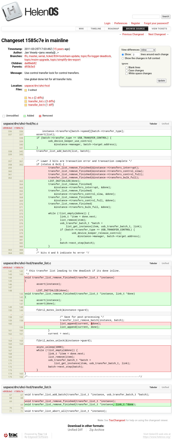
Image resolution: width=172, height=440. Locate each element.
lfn (26, 56)
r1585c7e (18, 128)
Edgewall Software (38, 437)
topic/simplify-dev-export (65, 59)
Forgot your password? (156, 23)
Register (135, 23)
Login (107, 23)
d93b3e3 (29, 66)
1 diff (49, 104)
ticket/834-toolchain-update (63, 56)
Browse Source (135, 28)
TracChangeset (117, 420)
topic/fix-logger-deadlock (96, 56)
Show (126, 54)
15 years (59, 49)
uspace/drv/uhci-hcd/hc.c (20, 123)
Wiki (81, 28)
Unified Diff (75, 430)
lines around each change (150, 54)
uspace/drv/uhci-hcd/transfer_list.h (27, 387)
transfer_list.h (37, 104)
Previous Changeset (133, 34)
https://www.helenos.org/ (157, 437)
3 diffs (50, 101)
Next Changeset (157, 34)
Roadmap (113, 28)
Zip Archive (96, 430)
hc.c (31, 97)
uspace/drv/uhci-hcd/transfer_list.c (27, 263)
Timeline (96, 28)
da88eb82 (30, 63)
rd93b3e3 (7, 128)
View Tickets (159, 28)
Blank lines (134, 67)
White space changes (140, 73)
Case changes (136, 70)
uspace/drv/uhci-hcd (37, 85)
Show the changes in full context (141, 58)
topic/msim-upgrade (36, 59)
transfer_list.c (36, 101)
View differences (130, 50)
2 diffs (39, 97)
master (33, 56)
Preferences (120, 23)
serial (41, 56)
